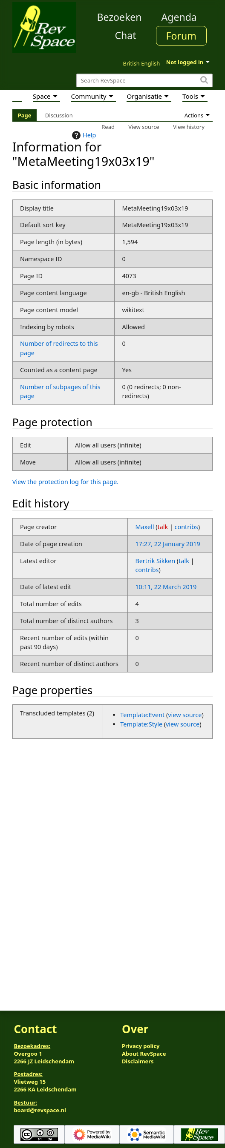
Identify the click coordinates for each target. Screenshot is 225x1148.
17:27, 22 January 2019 (167, 544)
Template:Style (141, 724)
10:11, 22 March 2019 (165, 587)
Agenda (179, 17)
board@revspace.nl (40, 1110)
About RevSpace (144, 1053)
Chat (125, 35)
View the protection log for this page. (65, 482)
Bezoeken (119, 17)
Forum (181, 36)
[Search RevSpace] (144, 81)
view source (185, 715)
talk (162, 527)
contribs (186, 527)
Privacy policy (140, 1046)
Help (83, 135)
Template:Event (142, 715)
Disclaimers (138, 1061)
